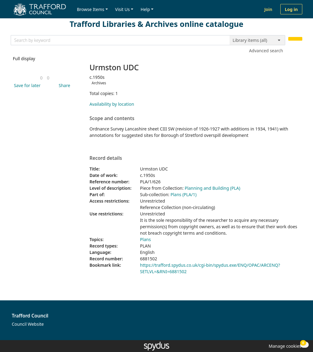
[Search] (295, 39)
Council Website (28, 324)
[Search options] (257, 40)
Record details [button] (106, 158)
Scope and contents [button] (112, 118)
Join (268, 9)
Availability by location (112, 104)
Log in (291, 9)
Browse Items (90, 9)
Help (145, 9)
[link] (41, 78)
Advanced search (266, 50)
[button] (26, 85)
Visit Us (122, 9)
